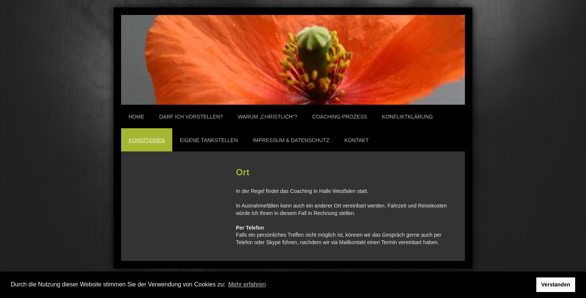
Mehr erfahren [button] (247, 284)
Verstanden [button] (555, 285)
